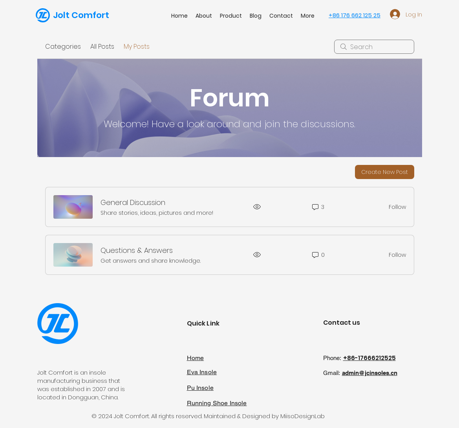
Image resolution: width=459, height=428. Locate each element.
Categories (63, 46)
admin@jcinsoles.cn (369, 372)
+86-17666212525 (369, 358)
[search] (374, 47)
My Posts (137, 46)
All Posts (102, 46)
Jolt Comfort (81, 15)
